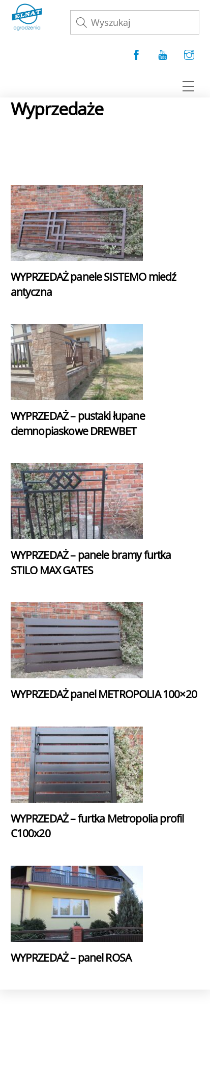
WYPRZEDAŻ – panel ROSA (71, 957)
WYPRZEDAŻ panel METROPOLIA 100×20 (104, 693)
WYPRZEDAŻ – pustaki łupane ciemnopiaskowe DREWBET (78, 423)
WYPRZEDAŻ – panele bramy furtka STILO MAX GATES (91, 562)
